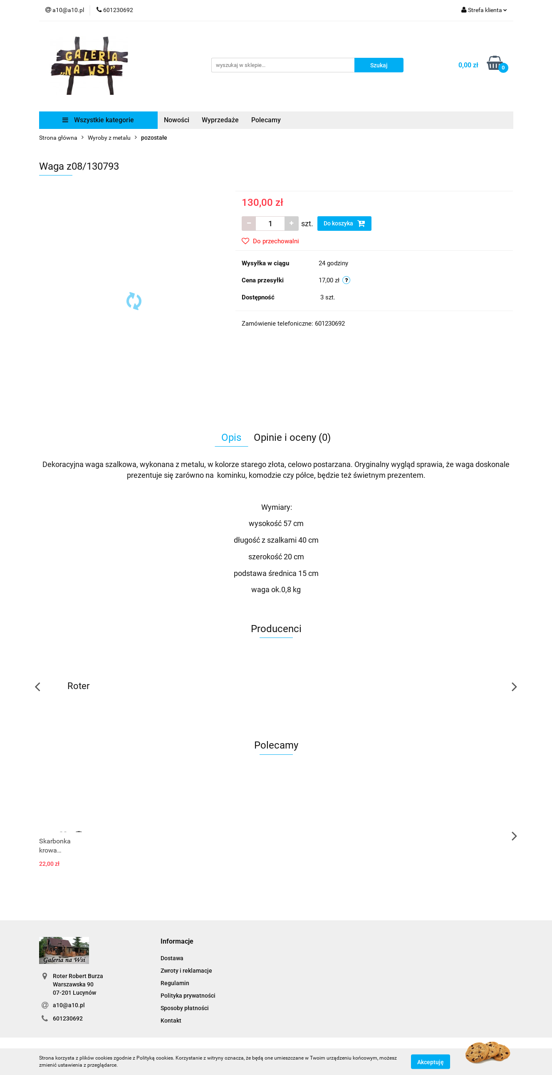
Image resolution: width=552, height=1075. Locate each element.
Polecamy (266, 120)
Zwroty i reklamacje (186, 970)
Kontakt (171, 1020)
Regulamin (175, 983)
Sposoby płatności (185, 1008)
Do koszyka (344, 223)
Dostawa (172, 958)
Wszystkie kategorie (98, 120)
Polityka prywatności (188, 995)
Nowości (176, 120)
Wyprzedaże (220, 120)
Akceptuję (430, 1061)
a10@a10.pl (69, 1005)
